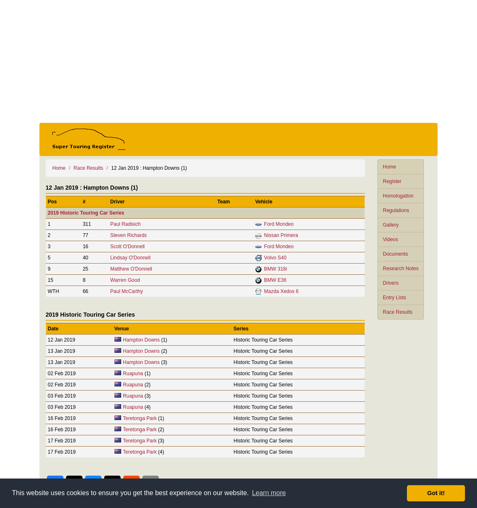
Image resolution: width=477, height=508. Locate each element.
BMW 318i (275, 269)
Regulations (396, 210)
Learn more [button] (269, 492)
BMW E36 (275, 280)
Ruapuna (133, 373)
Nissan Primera (281, 235)
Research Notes (401, 268)
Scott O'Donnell (127, 246)
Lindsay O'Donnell (130, 258)
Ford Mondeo (279, 224)
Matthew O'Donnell (131, 269)
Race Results (397, 312)
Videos (390, 239)
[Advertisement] (238, 61)
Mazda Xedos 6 (281, 291)
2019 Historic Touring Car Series (86, 213)
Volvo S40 (275, 258)
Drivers (391, 283)
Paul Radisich (125, 224)
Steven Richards (128, 235)
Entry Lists (394, 297)
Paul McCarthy (126, 291)
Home (389, 167)
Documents (395, 254)
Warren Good (125, 280)
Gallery (391, 225)
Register (392, 181)
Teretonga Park (139, 418)
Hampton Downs (141, 340)
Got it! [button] (436, 493)
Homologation (398, 196)
